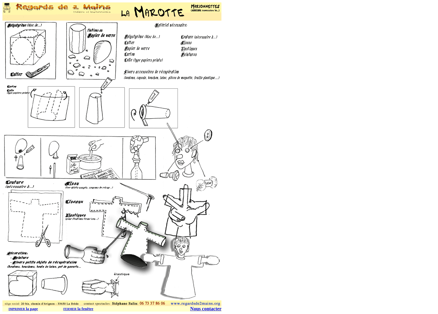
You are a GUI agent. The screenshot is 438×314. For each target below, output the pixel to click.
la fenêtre (78, 308)
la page (23, 308)
